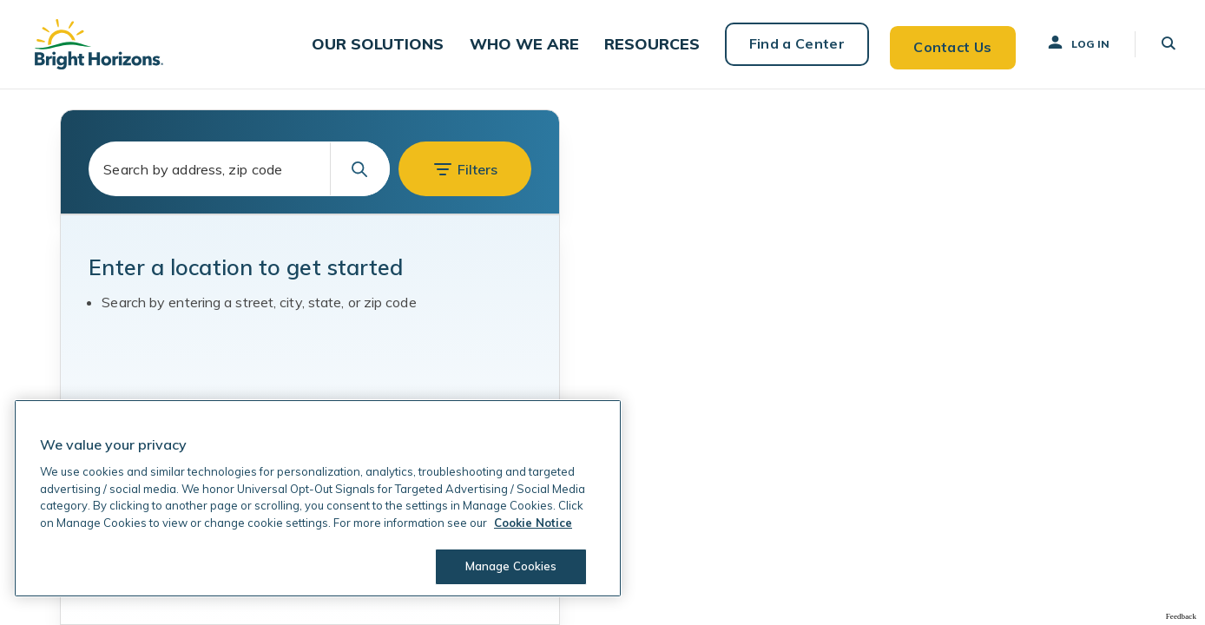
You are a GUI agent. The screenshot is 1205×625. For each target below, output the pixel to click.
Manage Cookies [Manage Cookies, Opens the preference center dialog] (509, 566)
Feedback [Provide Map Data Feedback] (1181, 615)
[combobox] (239, 168)
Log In (1072, 42)
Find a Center (790, 43)
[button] (396, 43)
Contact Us (946, 43)
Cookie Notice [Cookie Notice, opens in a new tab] (533, 523)
